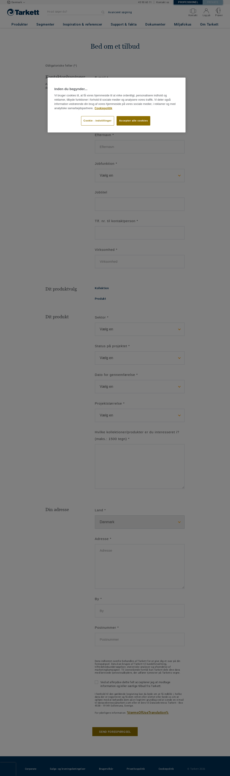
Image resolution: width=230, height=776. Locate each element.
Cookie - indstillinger (98, 120)
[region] (117, 105)
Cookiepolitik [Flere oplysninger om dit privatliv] (103, 108)
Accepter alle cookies (133, 120)
